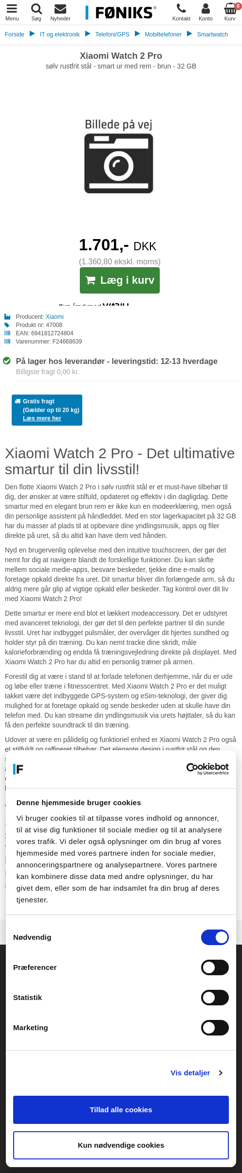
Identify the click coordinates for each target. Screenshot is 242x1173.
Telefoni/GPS (112, 34)
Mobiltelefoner (163, 34)
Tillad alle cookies (121, 1109)
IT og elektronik (60, 34)
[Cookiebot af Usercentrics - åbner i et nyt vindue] (186, 769)
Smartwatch (212, 34)
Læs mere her (42, 418)
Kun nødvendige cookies (121, 1145)
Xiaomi (55, 316)
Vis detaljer (190, 1073)
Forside (14, 34)
